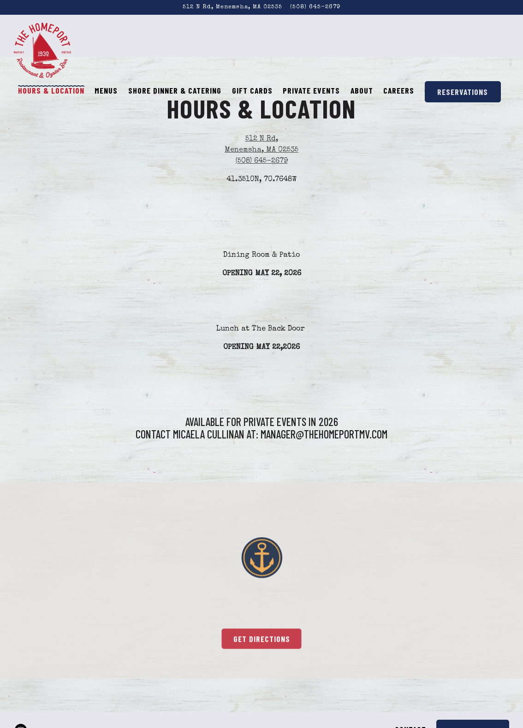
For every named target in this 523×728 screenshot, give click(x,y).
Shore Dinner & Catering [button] (174, 90)
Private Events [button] (311, 90)
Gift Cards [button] (252, 90)
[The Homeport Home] (43, 49)
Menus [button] (106, 90)
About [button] (362, 90)
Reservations (462, 92)
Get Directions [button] (261, 640)
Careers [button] (398, 90)
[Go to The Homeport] (232, 7)
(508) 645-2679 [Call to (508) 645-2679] (315, 7)
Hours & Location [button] (51, 90)
